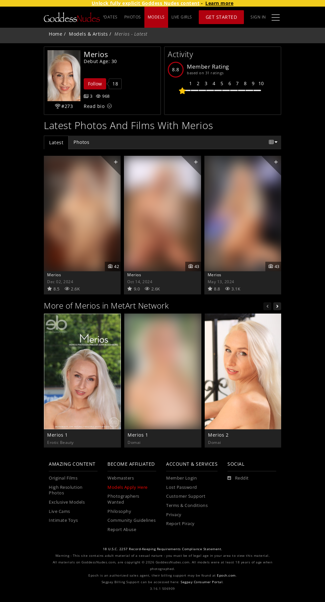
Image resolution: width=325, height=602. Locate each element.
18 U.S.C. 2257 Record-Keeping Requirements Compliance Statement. (162, 549)
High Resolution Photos (66, 490)
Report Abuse (121, 529)
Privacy (174, 515)
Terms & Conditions (187, 505)
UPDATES (131, 17)
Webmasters (120, 478)
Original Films (63, 478)
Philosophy (119, 511)
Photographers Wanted (123, 499)
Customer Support (185, 496)
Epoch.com (226, 575)
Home (55, 34)
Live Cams (59, 511)
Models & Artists (88, 34)
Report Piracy (180, 523)
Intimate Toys (63, 520)
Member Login (181, 478)
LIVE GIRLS (181, 17)
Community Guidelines (131, 520)
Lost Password (181, 487)
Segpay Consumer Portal (201, 582)
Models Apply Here (127, 487)
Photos (81, 142)
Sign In (258, 17)
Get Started (221, 17)
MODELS (156, 17)
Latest (56, 142)
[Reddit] (238, 478)
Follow (95, 84)
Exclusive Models (67, 502)
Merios (54, 274)
